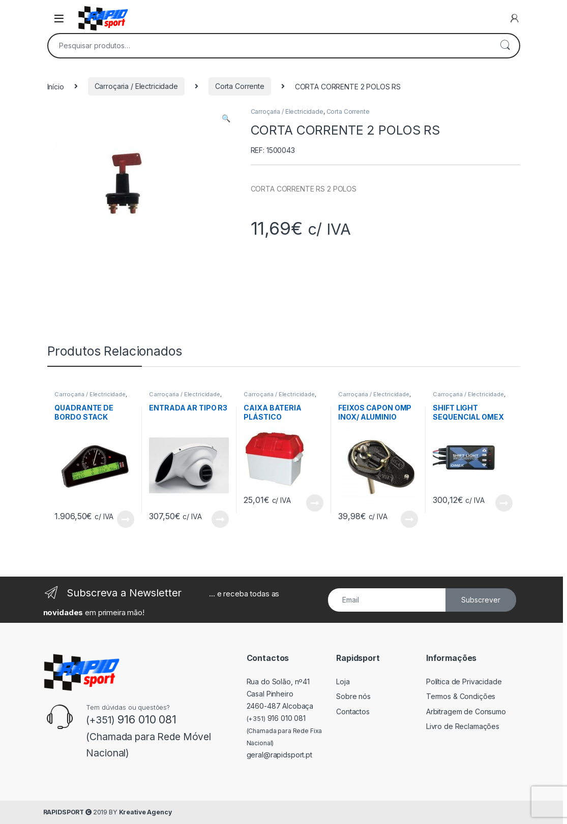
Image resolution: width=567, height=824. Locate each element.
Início (55, 86)
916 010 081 (276, 718)
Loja (342, 681)
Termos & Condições (460, 696)
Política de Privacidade (464, 681)
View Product (125, 519)
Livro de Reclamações (462, 726)
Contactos (353, 711)
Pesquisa (505, 45)
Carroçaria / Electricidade (136, 86)
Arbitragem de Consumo (466, 711)
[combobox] (269, 45)
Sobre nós (353, 696)
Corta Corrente (239, 86)
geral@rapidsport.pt (279, 754)
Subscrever (480, 599)
